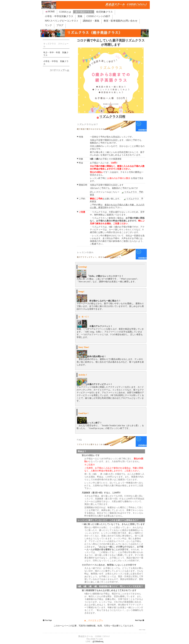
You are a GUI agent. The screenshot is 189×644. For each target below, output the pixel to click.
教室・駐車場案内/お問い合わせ (120, 20)
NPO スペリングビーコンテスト (62, 20)
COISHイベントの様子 (98, 16)
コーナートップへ (59, 70)
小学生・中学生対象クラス (59, 16)
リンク (48, 25)
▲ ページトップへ (93, 620)
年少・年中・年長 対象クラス (56, 53)
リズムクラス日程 (110, 116)
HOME (50, 11)
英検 (80, 16)
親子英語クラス (83, 12)
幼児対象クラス (104, 12)
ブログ (59, 25)
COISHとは (65, 12)
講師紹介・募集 (91, 20)
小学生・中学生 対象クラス (56, 62)
